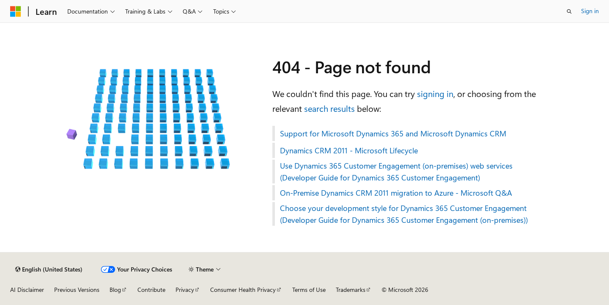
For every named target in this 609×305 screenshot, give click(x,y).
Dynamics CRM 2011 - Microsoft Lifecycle (349, 150)
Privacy (185, 290)
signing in (435, 93)
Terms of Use (309, 290)
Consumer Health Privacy (243, 290)
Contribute (151, 290)
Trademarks (350, 290)
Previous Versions (76, 290)
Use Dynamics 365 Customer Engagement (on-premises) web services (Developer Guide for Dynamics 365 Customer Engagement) (396, 172)
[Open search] (569, 11)
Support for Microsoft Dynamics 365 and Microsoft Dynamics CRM (393, 133)
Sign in (590, 11)
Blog (115, 290)
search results (329, 108)
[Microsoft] (15, 11)
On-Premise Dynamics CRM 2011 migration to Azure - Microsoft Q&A (396, 193)
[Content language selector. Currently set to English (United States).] (49, 269)
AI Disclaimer (27, 290)
